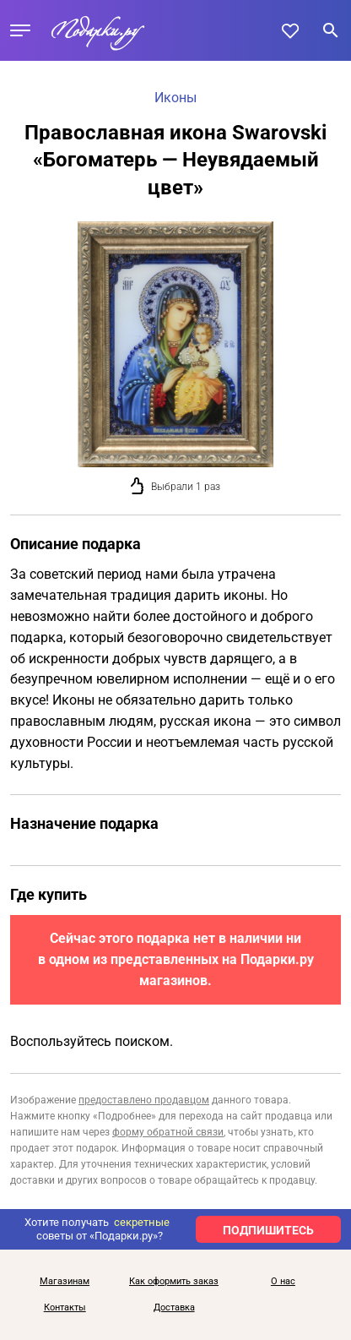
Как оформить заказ (174, 1282)
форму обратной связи (168, 1132)
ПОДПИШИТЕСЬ (268, 1230)
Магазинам (64, 1282)
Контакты (65, 1308)
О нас (283, 1282)
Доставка (174, 1308)
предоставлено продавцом (143, 1100)
